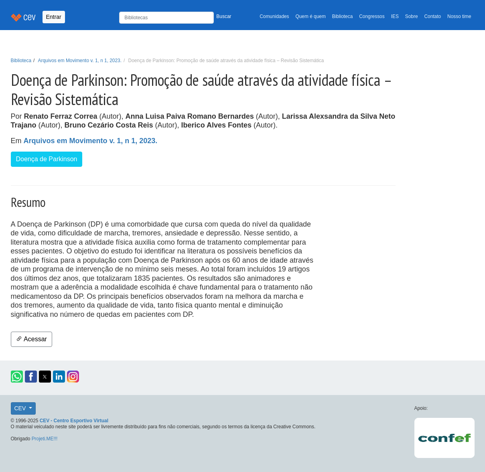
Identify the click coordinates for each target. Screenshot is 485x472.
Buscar (223, 16)
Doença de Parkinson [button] (46, 159)
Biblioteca (342, 16)
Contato (432, 16)
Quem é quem (311, 16)
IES (395, 16)
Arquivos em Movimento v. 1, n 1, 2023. (80, 60)
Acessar (31, 339)
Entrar (53, 17)
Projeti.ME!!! (45, 439)
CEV (21, 408)
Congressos (371, 16)
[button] (17, 377)
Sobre (411, 16)
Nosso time (459, 16)
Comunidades (274, 16)
